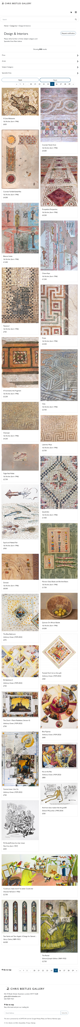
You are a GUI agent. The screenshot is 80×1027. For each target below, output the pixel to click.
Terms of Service (52, 1018)
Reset (55, 80)
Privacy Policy (40, 1018)
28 (65, 84)
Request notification (68, 33)
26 (56, 84)
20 (31, 84)
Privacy (28, 1023)
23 (44, 84)
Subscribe (64, 1013)
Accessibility (22, 1023)
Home (6, 25)
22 (39, 84)
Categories (13, 25)
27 (61, 84)
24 (48, 84)
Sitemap (33, 1023)
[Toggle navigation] (76, 12)
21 (35, 84)
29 (69, 84)
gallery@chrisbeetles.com (12, 996)
